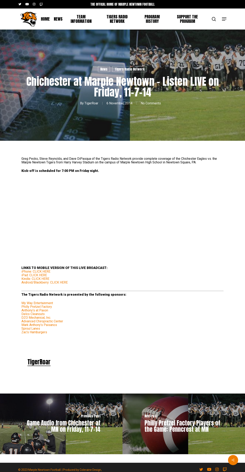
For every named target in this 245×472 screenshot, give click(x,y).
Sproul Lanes (30, 328)
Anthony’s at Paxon (34, 310)
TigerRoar (91, 103)
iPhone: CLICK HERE (35, 271)
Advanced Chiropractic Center (42, 321)
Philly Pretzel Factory (36, 307)
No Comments (151, 103)
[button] (224, 19)
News (104, 69)
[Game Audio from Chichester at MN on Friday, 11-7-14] (61, 424)
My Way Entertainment (37, 303)
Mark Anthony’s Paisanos (39, 325)
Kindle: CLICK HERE (35, 279)
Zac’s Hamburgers (34, 332)
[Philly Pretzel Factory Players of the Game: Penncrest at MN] (183, 424)
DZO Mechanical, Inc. (36, 318)
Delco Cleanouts (33, 314)
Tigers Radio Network (130, 69)
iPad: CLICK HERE (34, 275)
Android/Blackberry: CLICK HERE (44, 282)
